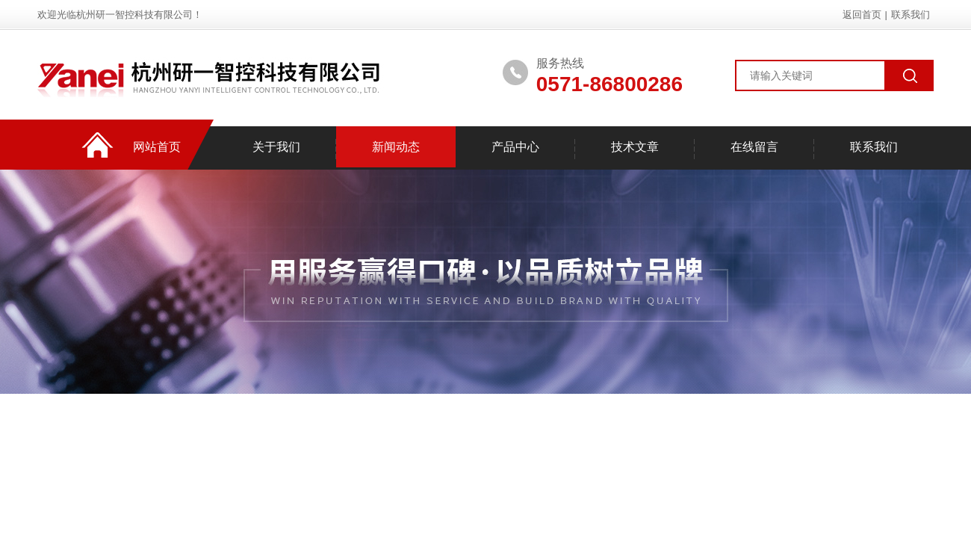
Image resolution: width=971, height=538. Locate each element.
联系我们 (910, 14)
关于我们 (276, 146)
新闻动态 (396, 146)
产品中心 (515, 146)
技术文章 (635, 146)
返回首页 (862, 14)
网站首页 (157, 146)
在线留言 (754, 146)
